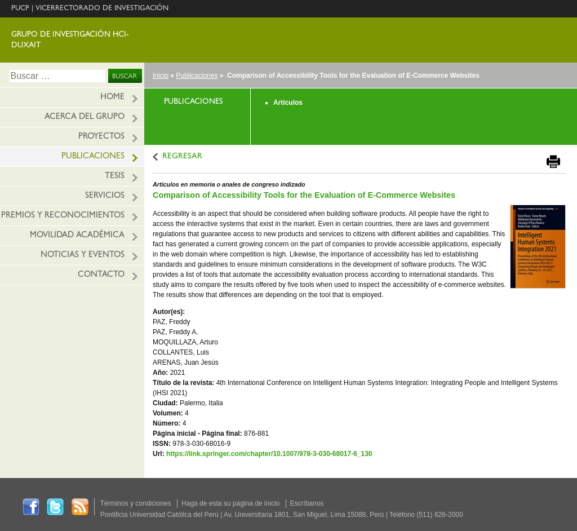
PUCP (20, 8)
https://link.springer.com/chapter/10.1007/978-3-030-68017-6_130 (269, 454)
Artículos (288, 103)
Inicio (160, 75)
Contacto (101, 275)
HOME (112, 98)
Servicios (105, 196)
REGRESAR (182, 157)
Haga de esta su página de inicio (230, 503)
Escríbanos (307, 503)
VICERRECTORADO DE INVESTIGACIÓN (101, 8)
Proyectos (101, 137)
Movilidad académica (77, 236)
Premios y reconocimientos (63, 216)
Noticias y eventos (83, 255)
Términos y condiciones (135, 503)
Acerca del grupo (85, 117)
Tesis (115, 176)
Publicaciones (93, 157)
